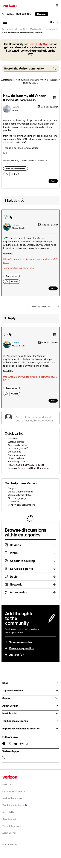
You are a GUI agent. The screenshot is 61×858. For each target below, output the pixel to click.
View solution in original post (19, 268)
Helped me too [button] (11, 276)
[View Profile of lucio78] (16, 107)
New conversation (21, 642)
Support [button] (7, 698)
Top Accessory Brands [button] (15, 720)
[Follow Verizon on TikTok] (27, 743)
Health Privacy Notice (12, 798)
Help (16, 29)
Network (16, 584)
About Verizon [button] (10, 705)
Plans (14, 553)
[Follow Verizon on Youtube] (15, 743)
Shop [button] (5, 682)
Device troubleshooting (20, 491)
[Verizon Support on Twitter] (3, 757)
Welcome (13, 438)
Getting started (16, 441)
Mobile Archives (37, 29)
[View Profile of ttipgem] (16, 225)
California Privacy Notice (13, 791)
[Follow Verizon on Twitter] (9, 743)
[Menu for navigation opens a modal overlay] (57, 5)
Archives (24, 29)
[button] (5, 22)
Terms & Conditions (11, 826)
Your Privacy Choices (14, 805)
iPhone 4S (42, 161)
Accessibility (8, 812)
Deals (14, 576)
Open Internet (9, 819)
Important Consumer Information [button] (21, 728)
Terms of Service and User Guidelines (28, 468)
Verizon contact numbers (21, 504)
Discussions (14, 451)
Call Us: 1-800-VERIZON (19, 14)
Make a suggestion (21, 648)
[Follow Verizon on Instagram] (21, 743)
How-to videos (16, 458)
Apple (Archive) (52, 29)
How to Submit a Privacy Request (26, 464)
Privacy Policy (8, 784)
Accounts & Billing (22, 561)
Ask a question (46, 22)
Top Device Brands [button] (13, 690)
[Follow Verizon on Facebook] (3, 743)
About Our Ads (9, 833)
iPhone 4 (32, 161)
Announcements (17, 455)
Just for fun (16, 654)
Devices (15, 545)
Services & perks (21, 568)
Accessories (18, 592)
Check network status (20, 495)
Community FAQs (17, 445)
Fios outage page (17, 498)
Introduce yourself (18, 448)
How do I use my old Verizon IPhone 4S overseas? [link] (23, 32)
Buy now (41, 14)
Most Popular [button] (9, 713)
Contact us (14, 501)
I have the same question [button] (15, 168)
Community (6, 29)
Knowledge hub (16, 461)
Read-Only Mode (39, 44)
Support (12, 488)
